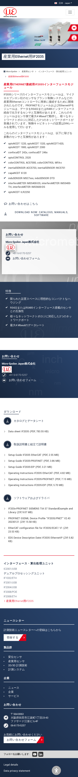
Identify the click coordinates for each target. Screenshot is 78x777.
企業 (11, 692)
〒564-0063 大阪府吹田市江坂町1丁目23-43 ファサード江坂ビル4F (29, 717)
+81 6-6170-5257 (22, 253)
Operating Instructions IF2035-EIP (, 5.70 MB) (36, 485)
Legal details (11, 764)
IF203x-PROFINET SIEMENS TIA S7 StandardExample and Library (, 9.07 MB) (40, 510)
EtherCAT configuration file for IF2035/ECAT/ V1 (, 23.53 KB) (38, 529)
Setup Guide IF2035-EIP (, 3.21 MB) (30, 467)
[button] (56, 770)
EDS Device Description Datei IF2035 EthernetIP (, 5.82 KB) (41, 539)
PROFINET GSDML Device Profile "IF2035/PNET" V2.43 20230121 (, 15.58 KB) (39, 520)
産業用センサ (16, 661)
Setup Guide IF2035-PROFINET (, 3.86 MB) (34, 461)
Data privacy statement (17, 771)
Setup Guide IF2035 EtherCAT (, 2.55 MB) (33, 455)
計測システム (16, 669)
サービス (13, 696)
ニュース (13, 687)
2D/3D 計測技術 (17, 665)
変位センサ (15, 657)
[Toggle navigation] (70, 12)
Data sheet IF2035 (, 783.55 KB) (28, 431)
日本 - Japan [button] (62, 3)
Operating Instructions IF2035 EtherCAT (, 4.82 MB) (39, 473)
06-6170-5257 (18, 725)
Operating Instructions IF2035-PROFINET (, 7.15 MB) (40, 479)
